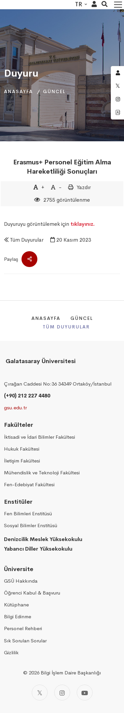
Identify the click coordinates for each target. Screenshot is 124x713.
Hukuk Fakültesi (21, 449)
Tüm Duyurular (27, 239)
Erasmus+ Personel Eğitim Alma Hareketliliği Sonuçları (62, 167)
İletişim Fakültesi (22, 461)
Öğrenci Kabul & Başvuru (32, 593)
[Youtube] (85, 692)
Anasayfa (18, 91)
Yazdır (84, 187)
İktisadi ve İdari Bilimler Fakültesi (39, 437)
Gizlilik (11, 652)
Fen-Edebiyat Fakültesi (29, 484)
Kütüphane (16, 604)
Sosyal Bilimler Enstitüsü (30, 525)
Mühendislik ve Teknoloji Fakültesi (42, 472)
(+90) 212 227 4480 (27, 395)
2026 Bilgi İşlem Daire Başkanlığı (65, 672)
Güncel (54, 91)
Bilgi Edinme (17, 616)
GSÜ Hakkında (20, 581)
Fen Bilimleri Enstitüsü (28, 513)
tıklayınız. (82, 224)
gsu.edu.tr (15, 407)
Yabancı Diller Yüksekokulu (38, 548)
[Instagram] (62, 692)
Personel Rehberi (23, 628)
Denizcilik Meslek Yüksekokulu (43, 539)
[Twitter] (40, 692)
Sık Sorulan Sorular (25, 640)
